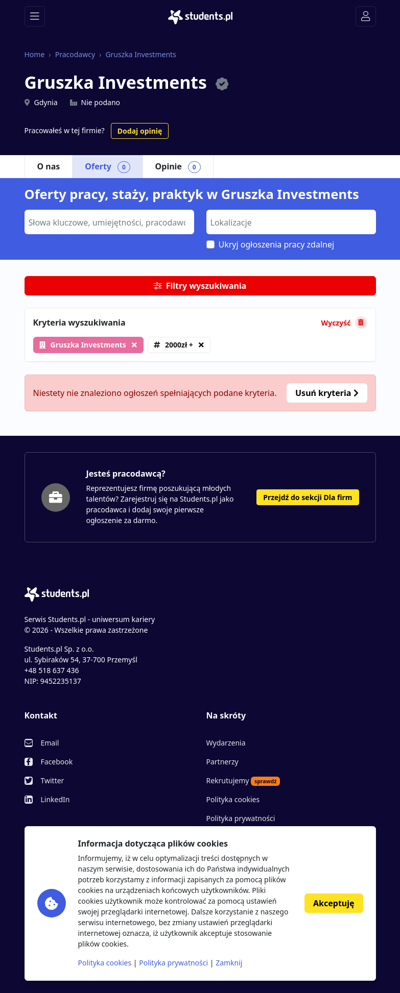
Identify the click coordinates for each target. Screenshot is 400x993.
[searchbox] (108, 221)
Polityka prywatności (240, 818)
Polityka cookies (233, 799)
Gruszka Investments (140, 54)
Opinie (178, 167)
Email (50, 743)
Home (35, 54)
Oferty (107, 167)
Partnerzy (222, 761)
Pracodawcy (75, 54)
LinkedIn (55, 799)
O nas (48, 166)
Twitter (52, 780)
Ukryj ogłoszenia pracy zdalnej (277, 244)
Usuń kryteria (326, 393)
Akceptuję (333, 903)
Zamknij (229, 962)
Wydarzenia (226, 743)
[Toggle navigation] (35, 16)
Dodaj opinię (139, 131)
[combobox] (109, 222)
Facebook (57, 761)
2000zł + (179, 345)
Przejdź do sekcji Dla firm (307, 497)
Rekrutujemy (243, 781)
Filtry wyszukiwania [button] (200, 285)
